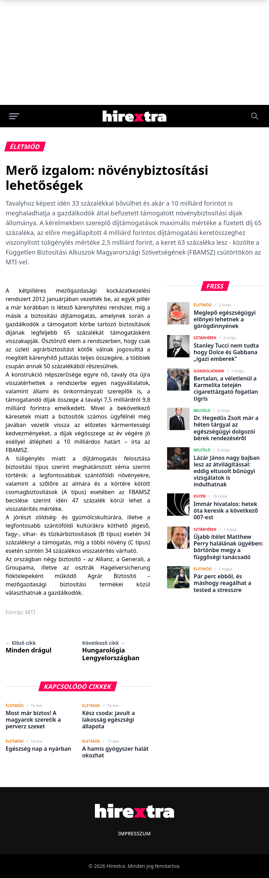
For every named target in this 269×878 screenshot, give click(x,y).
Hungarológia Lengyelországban (110, 651)
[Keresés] (254, 116)
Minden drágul (28, 647)
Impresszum (134, 833)
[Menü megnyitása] (14, 116)
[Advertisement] (134, 52)
